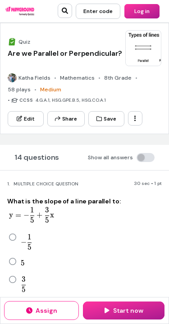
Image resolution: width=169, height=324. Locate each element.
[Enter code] (98, 11)
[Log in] (142, 11)
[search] (65, 11)
